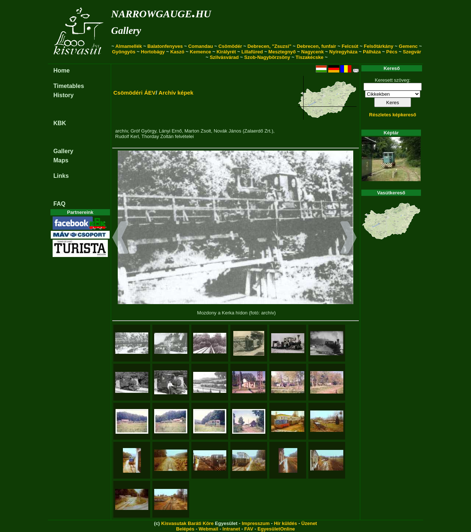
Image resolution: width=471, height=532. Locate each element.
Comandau (200, 46)
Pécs (391, 51)
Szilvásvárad (224, 57)
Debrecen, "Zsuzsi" (269, 46)
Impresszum (256, 523)
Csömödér (230, 46)
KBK (59, 123)
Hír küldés (285, 523)
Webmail (208, 529)
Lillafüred (252, 51)
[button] (120, 238)
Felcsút (349, 46)
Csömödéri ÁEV (134, 92)
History (63, 95)
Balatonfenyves (165, 46)
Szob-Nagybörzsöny (267, 57)
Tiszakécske (309, 57)
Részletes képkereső (392, 114)
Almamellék (128, 46)
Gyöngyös (123, 51)
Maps (60, 160)
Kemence (200, 51)
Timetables (68, 86)
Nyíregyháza (343, 51)
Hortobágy (153, 51)
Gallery (126, 30)
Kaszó (177, 51)
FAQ (59, 204)
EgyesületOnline (276, 529)
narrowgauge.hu (161, 12)
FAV (248, 529)
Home (61, 70)
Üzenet (309, 523)
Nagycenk (312, 51)
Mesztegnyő (281, 51)
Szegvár (412, 51)
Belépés (185, 529)
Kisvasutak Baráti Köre (187, 523)
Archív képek (176, 92)
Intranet (231, 529)
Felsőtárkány (378, 46)
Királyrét (226, 51)
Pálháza (371, 51)
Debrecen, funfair (316, 46)
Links (61, 176)
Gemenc (408, 46)
